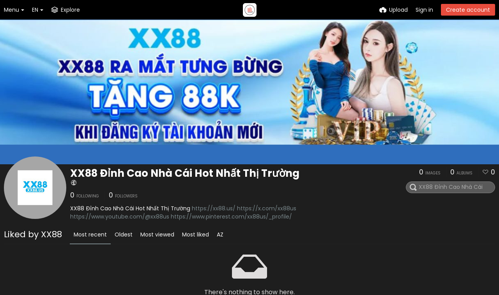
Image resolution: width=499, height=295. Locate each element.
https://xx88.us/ (213, 208)
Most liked (195, 234)
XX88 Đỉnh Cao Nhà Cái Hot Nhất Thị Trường (184, 173)
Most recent (90, 234)
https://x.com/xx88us (266, 208)
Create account (468, 10)
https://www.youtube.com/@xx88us (119, 216)
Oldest (124, 234)
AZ (220, 234)
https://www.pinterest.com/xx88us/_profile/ (231, 216)
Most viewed (157, 234)
